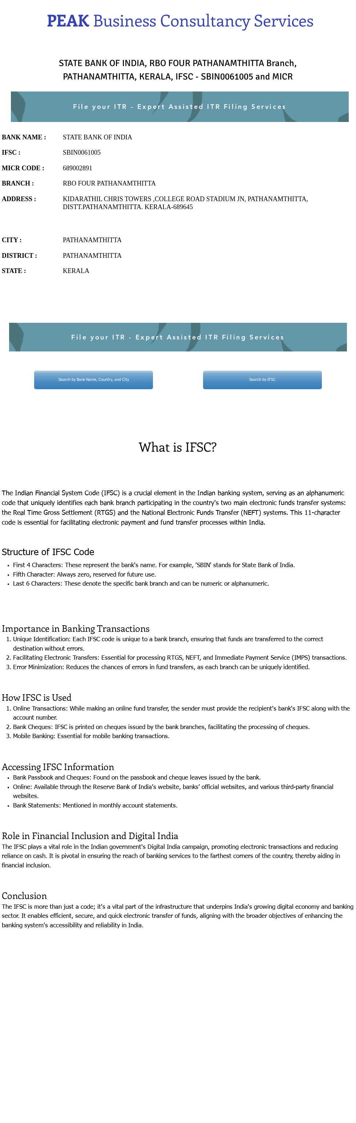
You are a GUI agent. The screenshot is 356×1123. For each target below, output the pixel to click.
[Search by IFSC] (262, 380)
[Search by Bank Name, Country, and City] (93, 380)
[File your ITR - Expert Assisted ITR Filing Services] (180, 106)
